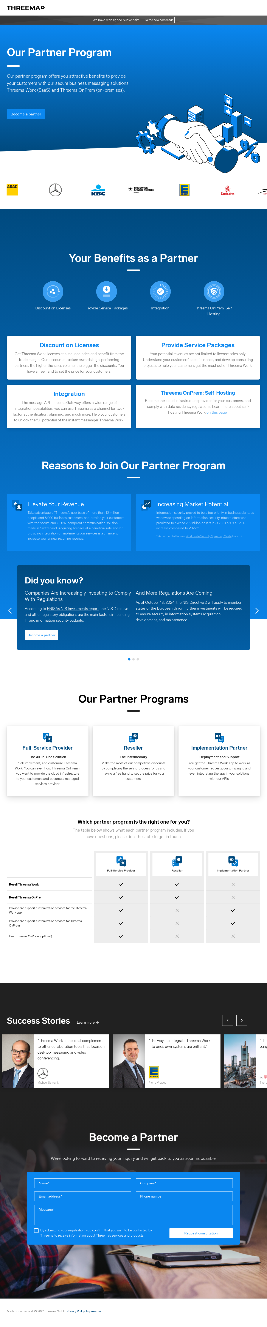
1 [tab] (129, 659)
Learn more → (88, 1022)
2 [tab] (133, 659)
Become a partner (26, 114)
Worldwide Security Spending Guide (208, 536)
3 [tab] (138, 659)
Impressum (93, 1311)
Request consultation (201, 1233)
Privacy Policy (76, 1311)
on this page (216, 412)
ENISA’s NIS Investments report (73, 608)
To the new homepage (159, 20)
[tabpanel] (133, 607)
